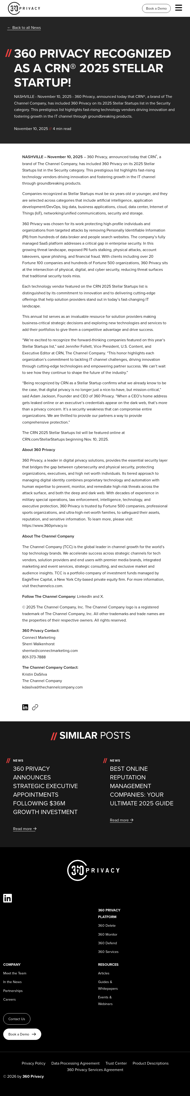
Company (12, 964)
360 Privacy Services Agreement (95, 1069)
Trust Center (116, 1063)
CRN (152, 156)
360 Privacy (97, 156)
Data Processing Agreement (75, 1063)
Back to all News (26, 27)
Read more (22, 828)
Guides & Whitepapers (108, 985)
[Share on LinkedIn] (25, 707)
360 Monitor (107, 934)
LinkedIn (84, 596)
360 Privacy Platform (109, 913)
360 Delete (107, 925)
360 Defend (107, 943)
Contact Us (16, 1018)
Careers (9, 999)
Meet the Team (14, 973)
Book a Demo (156, 8)
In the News (12, 981)
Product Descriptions (151, 1063)
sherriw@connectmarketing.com (50, 650)
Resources (108, 964)
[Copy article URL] (35, 707)
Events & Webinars (105, 1000)
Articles (103, 973)
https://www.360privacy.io (44, 525)
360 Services (108, 951)
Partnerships (13, 990)
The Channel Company (57, 163)
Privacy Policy (33, 1063)
